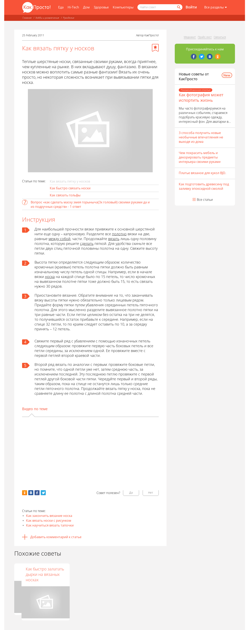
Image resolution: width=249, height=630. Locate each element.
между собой (59, 238)
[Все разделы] (215, 7)
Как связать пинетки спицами (89, 571)
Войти (191, 7)
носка (50, 276)
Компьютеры (123, 7)
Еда (61, 7)
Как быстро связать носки (70, 188)
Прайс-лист (205, 37)
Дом (86, 7)
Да (131, 492)
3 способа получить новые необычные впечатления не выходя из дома (201, 137)
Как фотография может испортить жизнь (201, 97)
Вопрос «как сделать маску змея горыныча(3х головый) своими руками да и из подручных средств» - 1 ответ (90, 204)
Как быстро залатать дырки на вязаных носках (140, 574)
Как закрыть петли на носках (35, 571)
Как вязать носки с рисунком (48, 520)
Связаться (220, 37)
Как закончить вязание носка (49, 515)
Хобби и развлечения (47, 17)
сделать (87, 243)
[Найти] (179, 7)
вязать (113, 238)
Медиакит (190, 37)
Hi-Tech (73, 7)
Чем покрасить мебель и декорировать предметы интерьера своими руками (200, 157)
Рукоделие (68, 17)
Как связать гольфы (65, 195)
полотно (119, 233)
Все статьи (205, 199)
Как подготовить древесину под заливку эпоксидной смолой (204, 186)
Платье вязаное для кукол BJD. (202, 173)
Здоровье (101, 7)
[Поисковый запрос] (159, 7)
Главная (27, 17)
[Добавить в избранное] (155, 48)
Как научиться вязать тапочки (50, 525)
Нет (150, 492)
